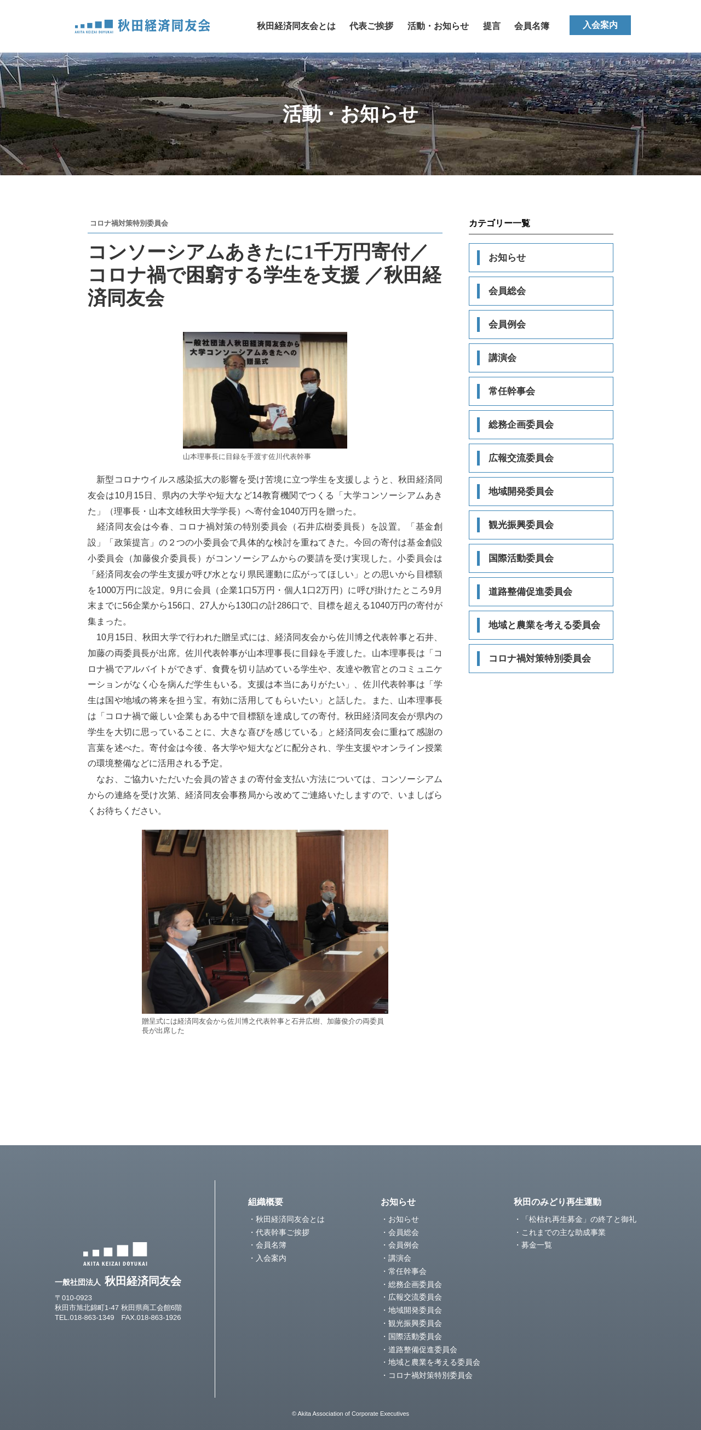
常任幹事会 (512, 391)
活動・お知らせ (438, 26)
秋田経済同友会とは (296, 26)
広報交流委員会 (521, 458)
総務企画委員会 (521, 425)
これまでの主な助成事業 (563, 1232)
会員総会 (507, 291)
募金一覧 (536, 1245)
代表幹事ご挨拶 (282, 1232)
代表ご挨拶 (371, 26)
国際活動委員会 (521, 558)
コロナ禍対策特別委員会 (540, 658)
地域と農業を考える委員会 (544, 625)
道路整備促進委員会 (530, 592)
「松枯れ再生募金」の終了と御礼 (578, 1219)
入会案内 (600, 25)
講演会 (502, 358)
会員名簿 (531, 26)
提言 (492, 26)
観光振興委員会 (521, 525)
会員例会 (507, 324)
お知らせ (507, 257)
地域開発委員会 (521, 491)
